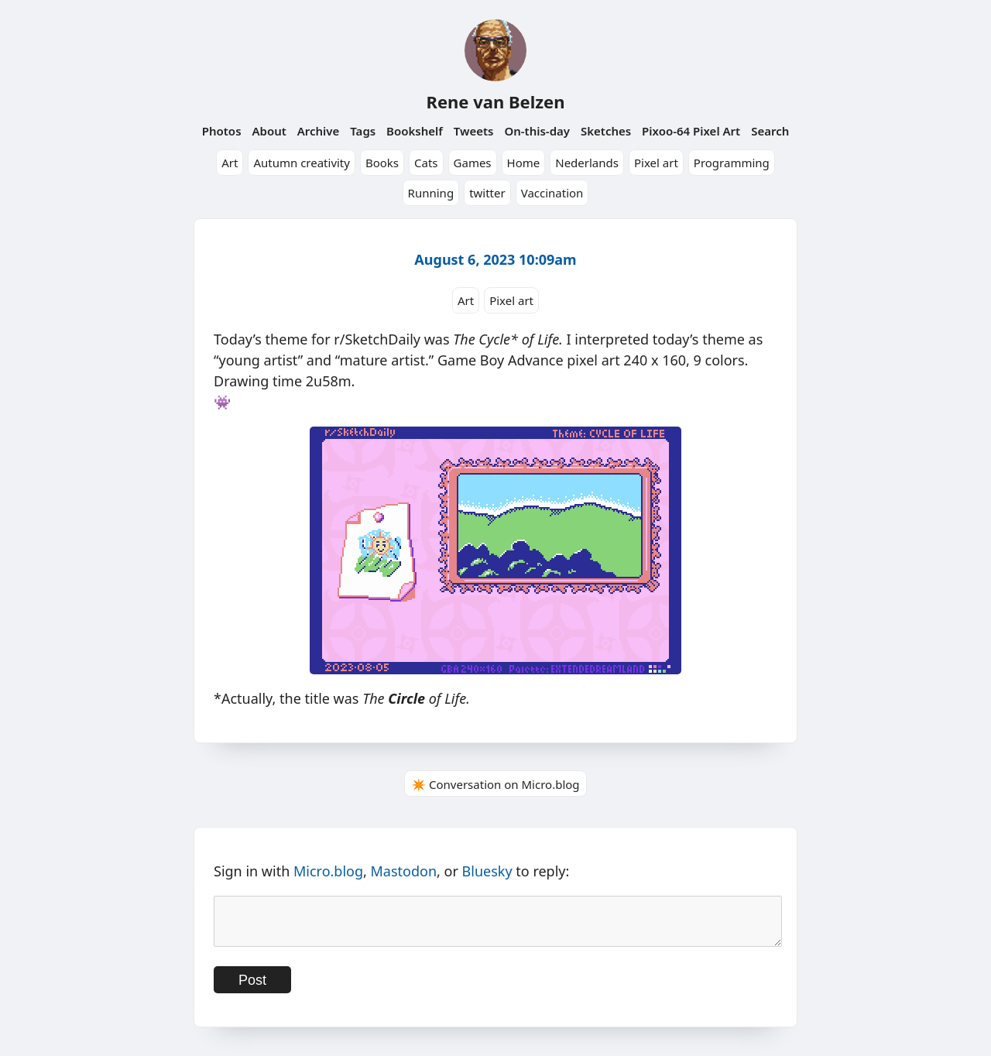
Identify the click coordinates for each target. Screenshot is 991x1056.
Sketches (606, 131)
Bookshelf (414, 131)
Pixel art (656, 162)
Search (770, 131)
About (269, 131)
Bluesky (487, 871)
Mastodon (404, 871)
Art (229, 162)
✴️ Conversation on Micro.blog (495, 784)
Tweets (474, 131)
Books (382, 162)
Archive (318, 131)
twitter (487, 193)
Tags (362, 131)
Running (431, 193)
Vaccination (552, 193)
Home (523, 162)
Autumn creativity (301, 162)
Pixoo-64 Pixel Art (691, 131)
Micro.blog (328, 871)
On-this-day (537, 131)
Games (473, 162)
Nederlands (587, 162)
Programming (732, 162)
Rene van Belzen (495, 101)
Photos (222, 131)
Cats (426, 162)
